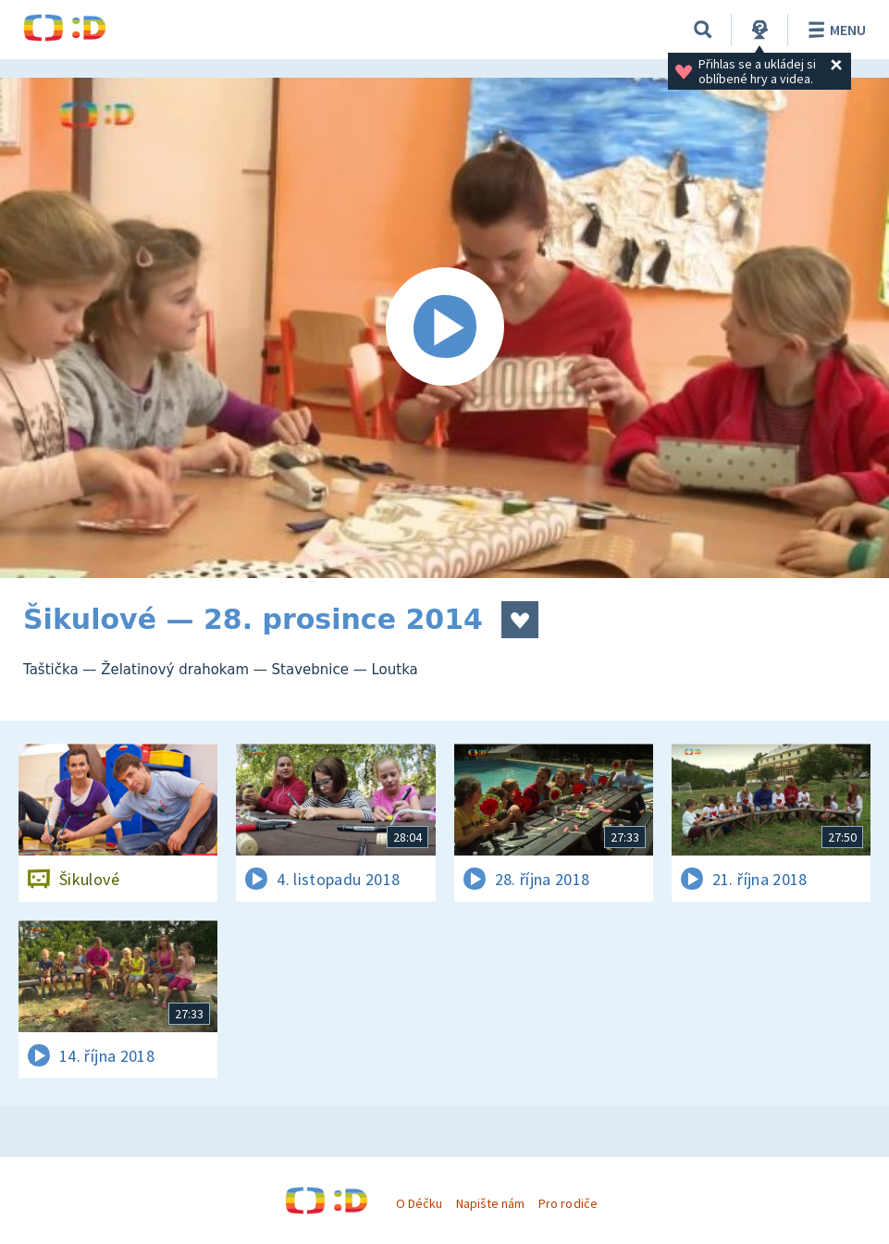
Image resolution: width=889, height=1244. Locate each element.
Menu (834, 29)
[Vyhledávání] (703, 29)
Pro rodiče (567, 1203)
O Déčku (419, 1203)
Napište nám (490, 1203)
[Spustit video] (444, 328)
